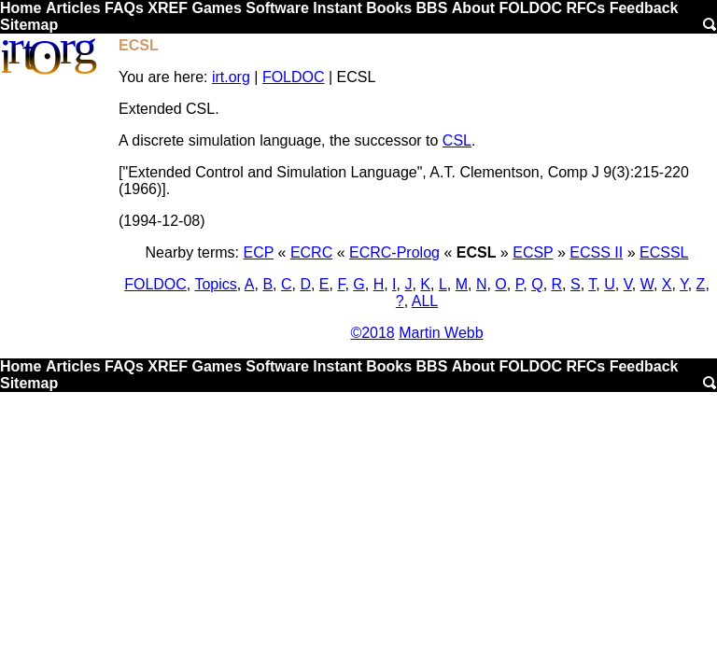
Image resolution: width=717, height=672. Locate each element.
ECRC (311, 252)
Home (20, 8)
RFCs (585, 8)
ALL (425, 301)
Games (216, 8)
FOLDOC (530, 8)
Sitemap (29, 25)
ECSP (533, 252)
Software (277, 8)
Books (389, 8)
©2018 (372, 333)
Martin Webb (441, 333)
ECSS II (596, 252)
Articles (73, 8)
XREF (168, 8)
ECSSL (664, 252)
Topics (215, 284)
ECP (258, 252)
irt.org (231, 77)
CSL (457, 140)
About (473, 8)
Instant (337, 8)
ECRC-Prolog (394, 252)
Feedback (644, 8)
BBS (432, 8)
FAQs (124, 8)
